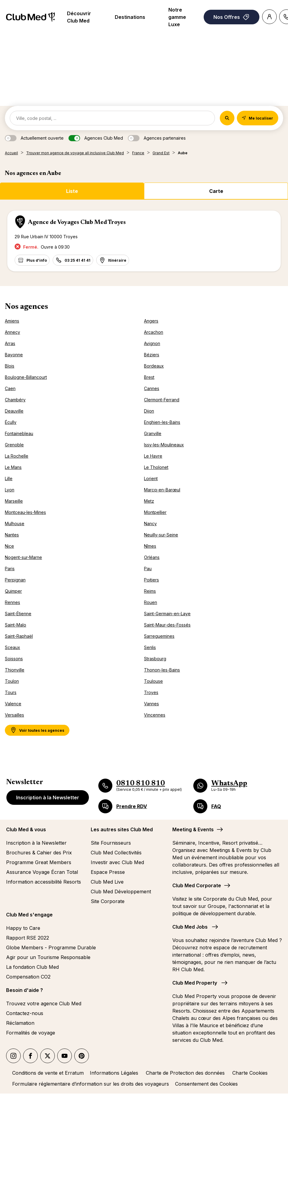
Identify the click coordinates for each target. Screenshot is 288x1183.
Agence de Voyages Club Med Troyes (77, 222)
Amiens (12, 320)
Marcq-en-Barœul (162, 489)
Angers (151, 320)
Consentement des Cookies (206, 1084)
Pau (148, 568)
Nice (9, 546)
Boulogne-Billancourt (26, 377)
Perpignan (15, 579)
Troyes (151, 692)
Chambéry (15, 399)
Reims (150, 591)
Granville (152, 433)
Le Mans (13, 467)
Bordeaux (154, 365)
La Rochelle (16, 456)
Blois (9, 365)
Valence (13, 703)
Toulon (12, 681)
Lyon (9, 489)
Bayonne (14, 354)
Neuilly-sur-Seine (161, 534)
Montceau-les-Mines (25, 512)
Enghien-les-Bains (162, 422)
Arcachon (153, 332)
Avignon (152, 343)
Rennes (12, 602)
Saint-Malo (15, 624)
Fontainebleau (19, 433)
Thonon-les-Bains (162, 669)
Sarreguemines (159, 636)
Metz (149, 501)
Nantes (12, 534)
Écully (10, 422)
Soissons (14, 658)
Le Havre (153, 456)
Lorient (151, 478)
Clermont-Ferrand (161, 399)
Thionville (14, 669)
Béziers (151, 354)
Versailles (14, 714)
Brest (149, 377)
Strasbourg (155, 658)
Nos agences (26, 307)
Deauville (14, 411)
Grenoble (14, 444)
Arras (10, 343)
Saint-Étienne (18, 613)
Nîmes (150, 546)
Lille (8, 478)
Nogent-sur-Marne (23, 557)
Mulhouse (14, 523)
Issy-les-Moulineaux (164, 444)
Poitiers (151, 579)
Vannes (151, 703)
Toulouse (153, 681)
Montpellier (155, 512)
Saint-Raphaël (19, 636)
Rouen (150, 602)
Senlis (150, 647)
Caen (10, 388)
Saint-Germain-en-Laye (167, 613)
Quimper (13, 591)
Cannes (151, 388)
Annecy (12, 332)
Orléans (152, 557)
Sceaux (12, 647)
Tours (10, 692)
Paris (10, 568)
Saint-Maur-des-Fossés (167, 624)
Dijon (149, 411)
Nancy (150, 523)
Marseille (14, 501)
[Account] (269, 16)
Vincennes (154, 714)
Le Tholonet (156, 467)
